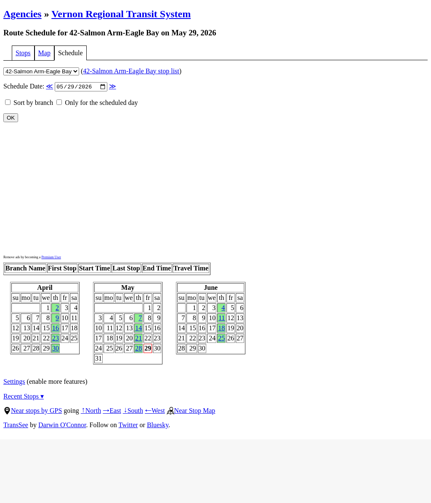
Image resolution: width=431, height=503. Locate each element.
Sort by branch (29, 103)
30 (55, 349)
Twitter (128, 425)
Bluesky (157, 425)
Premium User (51, 258)
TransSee (15, 425)
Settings (14, 382)
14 (138, 328)
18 (221, 328)
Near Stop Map (191, 411)
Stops (23, 52)
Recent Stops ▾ (23, 397)
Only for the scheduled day (97, 103)
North (91, 411)
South (133, 411)
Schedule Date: (59, 87)
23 (55, 338)
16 (55, 328)
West (155, 411)
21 (138, 338)
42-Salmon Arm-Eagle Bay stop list (131, 71)
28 (138, 349)
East (112, 411)
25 (221, 338)
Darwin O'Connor (62, 425)
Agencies (22, 13)
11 (221, 318)
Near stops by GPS (32, 411)
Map (44, 52)
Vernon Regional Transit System (121, 13)
